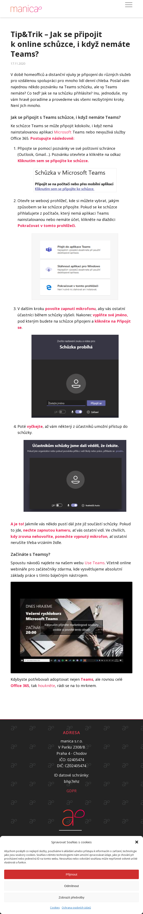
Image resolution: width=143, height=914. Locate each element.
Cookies (55, 907)
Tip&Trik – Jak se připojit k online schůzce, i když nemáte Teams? (70, 44)
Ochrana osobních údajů (76, 907)
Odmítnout (71, 886)
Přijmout (71, 874)
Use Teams (95, 562)
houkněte (46, 685)
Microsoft (63, 132)
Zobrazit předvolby (71, 897)
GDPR (71, 790)
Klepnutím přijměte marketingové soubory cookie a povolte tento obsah (71, 627)
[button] (137, 842)
